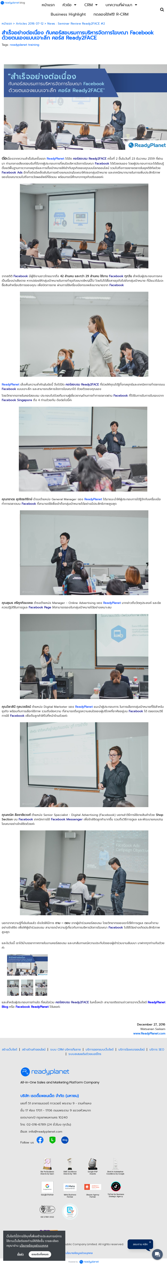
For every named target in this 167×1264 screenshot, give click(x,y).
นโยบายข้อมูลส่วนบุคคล (33, 1245)
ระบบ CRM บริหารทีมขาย (65, 1049)
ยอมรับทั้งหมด (40, 1254)
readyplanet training (24, 45)
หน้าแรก (7, 23)
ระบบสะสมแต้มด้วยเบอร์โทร (85, 1054)
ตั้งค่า (20, 1254)
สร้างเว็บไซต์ (9, 1049)
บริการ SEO (156, 1049)
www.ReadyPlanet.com (149, 1033)
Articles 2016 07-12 (29, 23)
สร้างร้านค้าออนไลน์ (33, 1049)
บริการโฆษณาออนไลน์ (131, 1049)
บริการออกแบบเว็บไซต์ (99, 1049)
